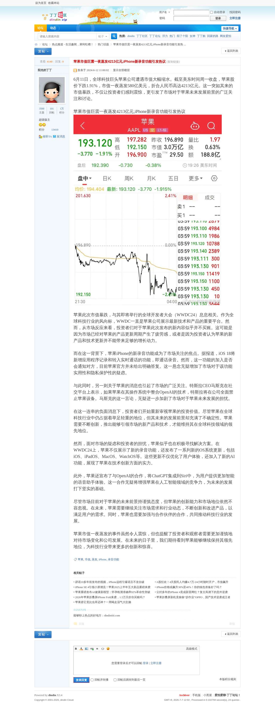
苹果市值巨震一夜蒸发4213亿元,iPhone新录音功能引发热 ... (149, 44)
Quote (97, 648)
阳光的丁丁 (45, 70)
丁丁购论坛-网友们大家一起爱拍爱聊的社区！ (36, 44)
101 (52, 108)
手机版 (196, 695)
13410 (54, 129)
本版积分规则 (227, 679)
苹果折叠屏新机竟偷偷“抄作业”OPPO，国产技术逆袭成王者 (193, 597)
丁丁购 (201, 36)
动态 (53, 28)
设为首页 (40, 3)
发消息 (61, 136)
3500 (41, 108)
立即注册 (235, 18)
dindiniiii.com (112, 615)
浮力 (165, 36)
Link (92, 648)
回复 (81, 623)
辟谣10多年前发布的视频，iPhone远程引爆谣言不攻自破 (109, 582)
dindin (130, 36)
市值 (87, 559)
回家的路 (212, 36)
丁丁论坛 (154, 36)
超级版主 (44, 119)
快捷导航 (228, 28)
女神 (192, 36)
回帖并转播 (99, 679)
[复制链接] (173, 61)
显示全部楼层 (121, 70)
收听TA (47, 136)
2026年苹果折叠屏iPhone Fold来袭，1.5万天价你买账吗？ (110, 597)
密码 (162, 18)
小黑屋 (207, 695)
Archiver (184, 695)
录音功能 (113, 559)
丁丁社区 (142, 36)
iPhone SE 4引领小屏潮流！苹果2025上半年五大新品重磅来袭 (112, 587)
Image (86, 648)
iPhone (103, 559)
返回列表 (232, 50)
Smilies (108, 648)
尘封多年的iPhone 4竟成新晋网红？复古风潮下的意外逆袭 (192, 592)
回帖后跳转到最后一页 (129, 679)
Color (81, 648)
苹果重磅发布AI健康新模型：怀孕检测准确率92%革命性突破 (112, 592)
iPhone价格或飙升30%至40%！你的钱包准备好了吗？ (189, 587)
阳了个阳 (182, 36)
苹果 (80, 559)
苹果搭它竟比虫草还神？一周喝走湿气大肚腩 (103, 602)
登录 (145, 663)
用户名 (163, 12)
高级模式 (191, 648)
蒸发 (94, 559)
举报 (232, 623)
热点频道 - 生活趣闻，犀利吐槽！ (72, 44)
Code (103, 648)
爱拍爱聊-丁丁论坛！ (228, 695)
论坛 (40, 28)
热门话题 (103, 44)
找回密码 (235, 12)
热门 (172, 36)
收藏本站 (53, 3)
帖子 (101, 36)
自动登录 (217, 12)
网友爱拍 (225, 36)
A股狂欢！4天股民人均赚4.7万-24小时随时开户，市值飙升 (192, 582)
